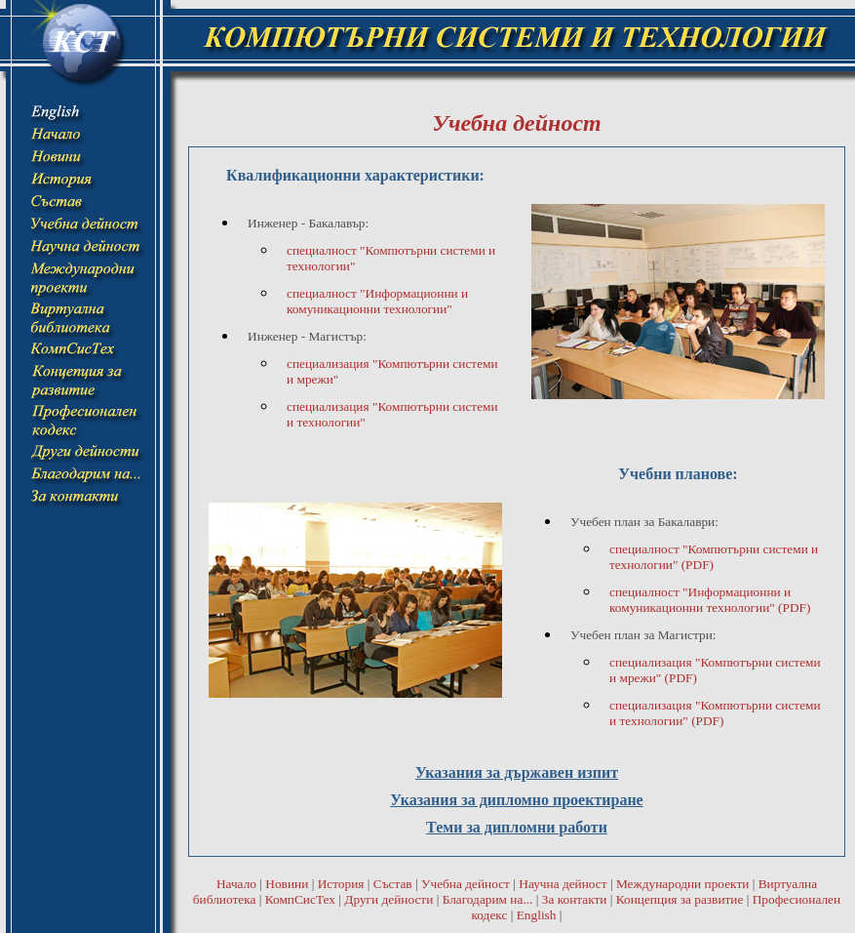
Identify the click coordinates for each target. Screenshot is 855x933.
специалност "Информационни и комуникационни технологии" (377, 301)
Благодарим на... (488, 899)
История (341, 883)
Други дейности (388, 899)
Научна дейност (562, 883)
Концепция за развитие (680, 899)
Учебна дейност (465, 883)
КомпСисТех (300, 899)
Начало (236, 883)
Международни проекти (682, 883)
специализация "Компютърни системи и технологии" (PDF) (715, 713)
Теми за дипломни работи (516, 827)
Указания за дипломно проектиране (516, 799)
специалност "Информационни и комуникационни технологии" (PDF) (709, 600)
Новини (286, 883)
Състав (392, 883)
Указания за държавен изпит (516, 772)
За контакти (574, 899)
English (537, 915)
